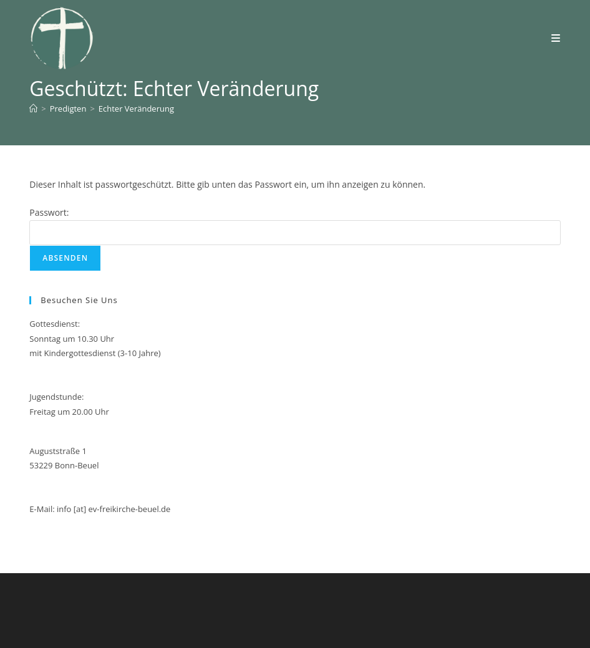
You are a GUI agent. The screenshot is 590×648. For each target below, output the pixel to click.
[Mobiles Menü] (556, 38)
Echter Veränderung (136, 108)
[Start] (33, 108)
